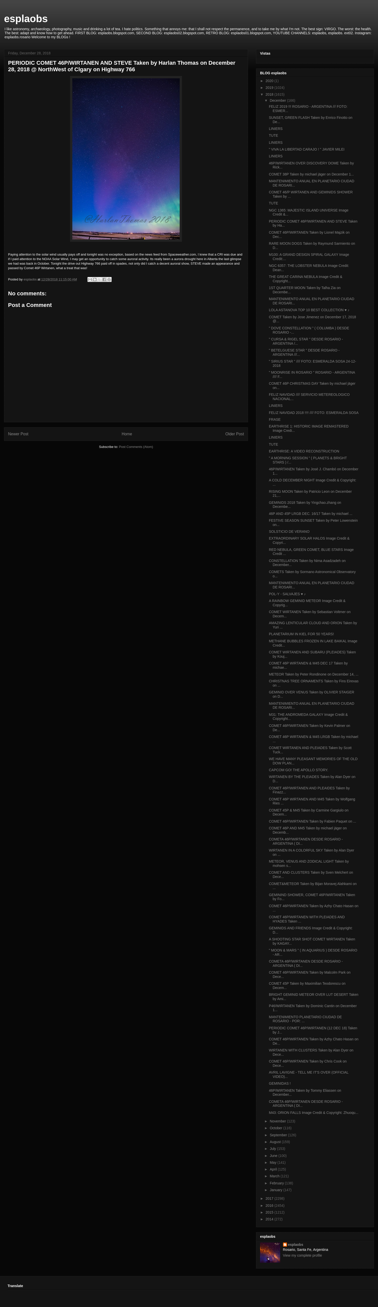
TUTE (273, 135)
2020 (270, 81)
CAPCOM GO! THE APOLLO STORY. (298, 770)
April (274, 1169)
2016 (270, 1206)
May (273, 1162)
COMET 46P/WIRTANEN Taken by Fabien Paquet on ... (312, 821)
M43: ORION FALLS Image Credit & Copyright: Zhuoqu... (313, 1113)
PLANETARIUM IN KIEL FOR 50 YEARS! (301, 634)
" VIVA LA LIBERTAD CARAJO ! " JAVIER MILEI (306, 149)
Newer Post (18, 434)
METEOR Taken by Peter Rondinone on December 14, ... (313, 674)
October (276, 1128)
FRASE (275, 419)
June (274, 1156)
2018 (270, 94)
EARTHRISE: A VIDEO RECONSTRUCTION (304, 451)
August (275, 1142)
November (278, 1121)
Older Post (234, 434)
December (278, 100)
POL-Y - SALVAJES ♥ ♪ (287, 594)
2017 (270, 1198)
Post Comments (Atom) (136, 447)
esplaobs (26, 18)
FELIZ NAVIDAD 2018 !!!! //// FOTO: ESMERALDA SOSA (314, 413)
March (275, 1176)
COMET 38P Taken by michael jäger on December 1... (311, 174)
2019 (270, 88)
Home (127, 434)
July (273, 1149)
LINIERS (275, 129)
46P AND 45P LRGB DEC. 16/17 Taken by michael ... (311, 514)
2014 (270, 1219)
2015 (270, 1212)
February (277, 1183)
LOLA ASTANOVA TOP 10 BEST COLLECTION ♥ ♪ (309, 310)
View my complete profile (302, 1255)
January (276, 1190)
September (279, 1135)
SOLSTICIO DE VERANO (289, 531)
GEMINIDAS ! (280, 1083)
